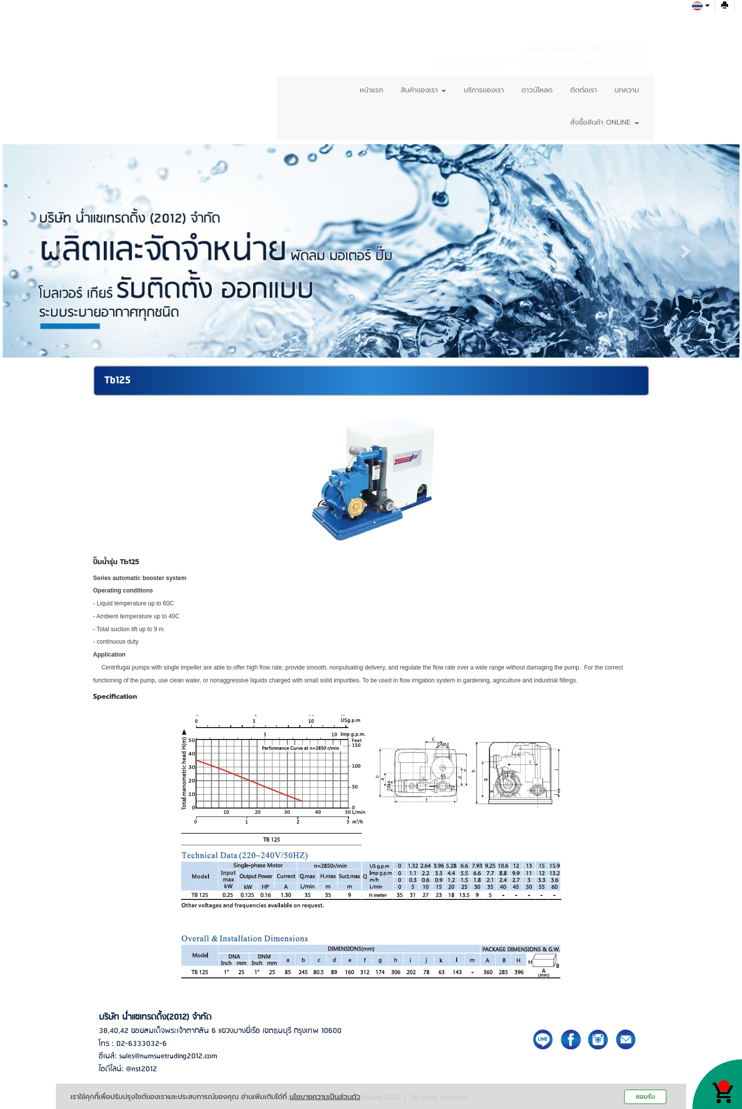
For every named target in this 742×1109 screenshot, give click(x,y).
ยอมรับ (645, 1096)
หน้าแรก (371, 90)
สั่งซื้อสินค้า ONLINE (604, 122)
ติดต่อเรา (583, 90)
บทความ (626, 90)
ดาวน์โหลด (536, 90)
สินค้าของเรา (423, 90)
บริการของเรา (484, 90)
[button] (57, 251)
